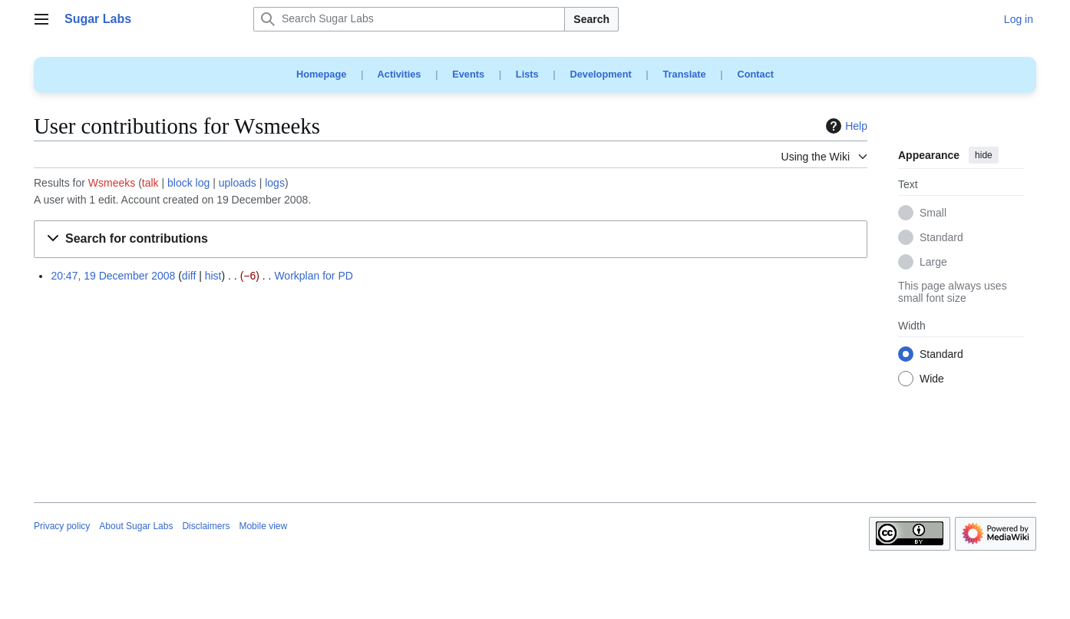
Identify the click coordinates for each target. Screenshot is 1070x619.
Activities (399, 74)
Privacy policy (62, 526)
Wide (932, 379)
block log (188, 183)
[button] (450, 239)
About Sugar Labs (136, 526)
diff (189, 276)
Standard (941, 238)
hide (983, 155)
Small (933, 213)
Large (933, 263)
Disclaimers (206, 526)
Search (591, 19)
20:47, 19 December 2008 (113, 276)
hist (213, 276)
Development (600, 74)
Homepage (321, 74)
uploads (237, 183)
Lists (527, 74)
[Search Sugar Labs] (409, 19)
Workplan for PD (313, 276)
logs (275, 183)
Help (844, 126)
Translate (684, 74)
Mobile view (263, 526)
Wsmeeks (111, 183)
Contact (755, 74)
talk (150, 183)
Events (468, 74)
